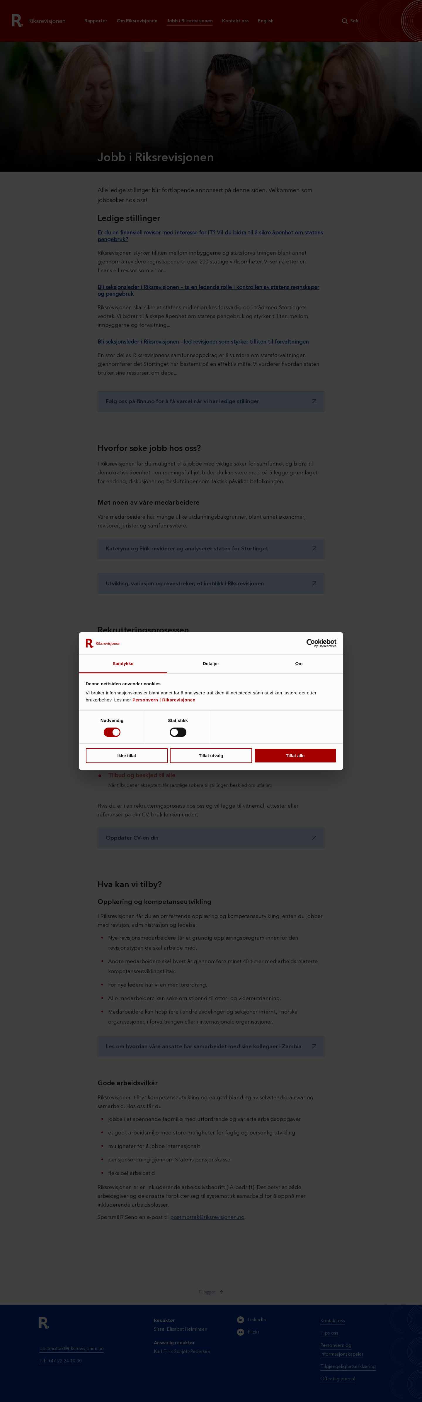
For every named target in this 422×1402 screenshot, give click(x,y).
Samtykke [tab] (123, 663)
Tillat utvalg (211, 755)
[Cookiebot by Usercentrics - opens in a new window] (310, 643)
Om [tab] (298, 663)
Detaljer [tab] (211, 663)
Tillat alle (295, 755)
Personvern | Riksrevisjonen (163, 699)
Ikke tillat (126, 755)
